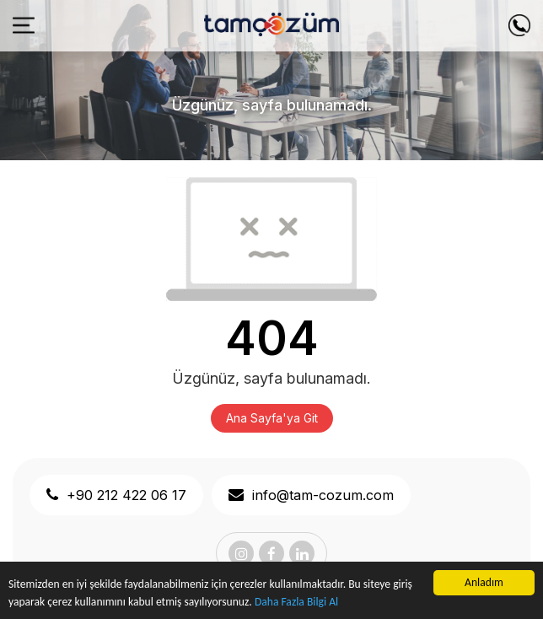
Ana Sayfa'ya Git (272, 418)
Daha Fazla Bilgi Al (296, 602)
